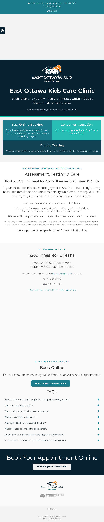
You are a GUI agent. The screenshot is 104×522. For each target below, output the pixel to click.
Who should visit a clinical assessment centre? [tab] (26, 411)
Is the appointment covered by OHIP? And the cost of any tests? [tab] (35, 440)
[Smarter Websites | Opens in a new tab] (52, 496)
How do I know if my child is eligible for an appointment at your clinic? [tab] (37, 399)
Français (52, 10)
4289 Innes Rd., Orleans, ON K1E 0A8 (52, 289)
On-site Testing (52, 145)
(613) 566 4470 (52, 6)
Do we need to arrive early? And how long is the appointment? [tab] (34, 434)
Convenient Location (77, 124)
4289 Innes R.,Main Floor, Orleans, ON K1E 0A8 (52, 3)
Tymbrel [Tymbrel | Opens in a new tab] (57, 519)
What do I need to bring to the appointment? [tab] (26, 428)
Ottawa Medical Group (63, 273)
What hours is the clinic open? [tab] (19, 405)
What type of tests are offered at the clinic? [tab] (25, 422)
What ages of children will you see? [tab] (21, 417)
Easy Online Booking (27, 124)
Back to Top (52, 509)
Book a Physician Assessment (50, 383)
